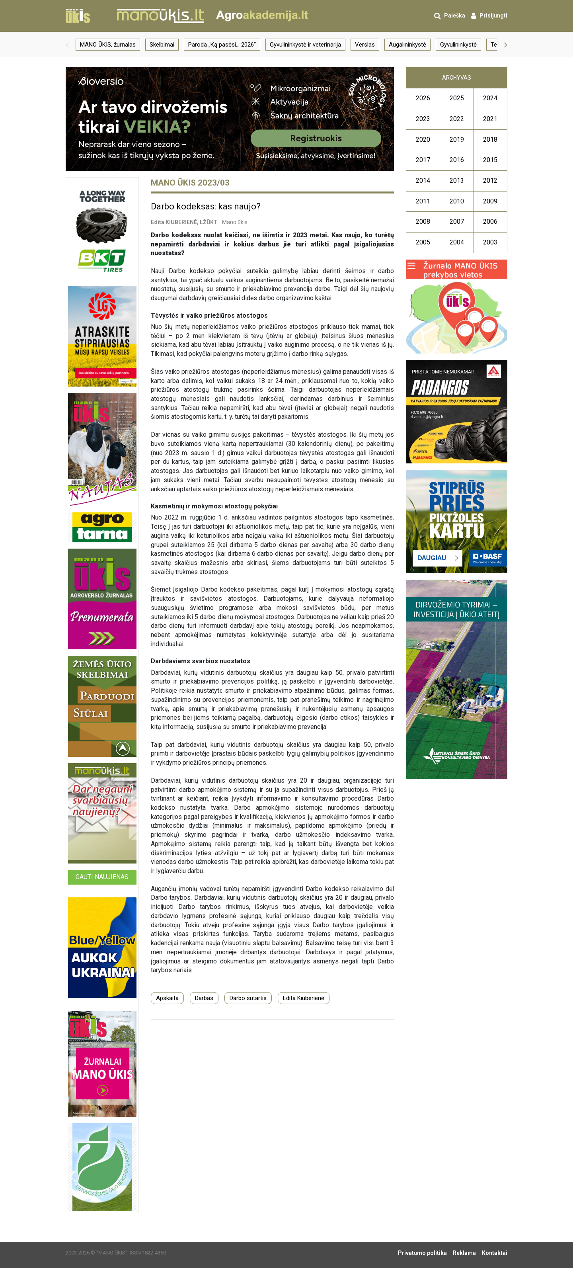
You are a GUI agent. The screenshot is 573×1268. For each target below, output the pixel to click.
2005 (423, 242)
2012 (490, 180)
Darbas (204, 998)
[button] (67, 45)
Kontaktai (494, 1253)
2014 (423, 180)
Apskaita (167, 998)
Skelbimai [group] (162, 44)
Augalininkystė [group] (407, 44)
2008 (423, 221)
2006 (490, 221)
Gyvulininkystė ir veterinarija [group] (305, 44)
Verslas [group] (365, 44)
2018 (490, 139)
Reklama (464, 1253)
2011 (423, 201)
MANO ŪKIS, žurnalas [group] (108, 44)
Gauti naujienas (102, 877)
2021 (490, 119)
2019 (457, 139)
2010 (457, 201)
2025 (457, 98)
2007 (457, 221)
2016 (457, 160)
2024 (490, 98)
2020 (423, 139)
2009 (490, 201)
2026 (423, 98)
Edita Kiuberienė (303, 998)
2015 (490, 160)
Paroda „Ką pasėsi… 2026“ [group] (222, 44)
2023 (423, 119)
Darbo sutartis (248, 998)
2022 (457, 119)
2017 (423, 160)
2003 (490, 242)
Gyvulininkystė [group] (458, 44)
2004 (457, 242)
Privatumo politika (422, 1253)
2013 (457, 180)
